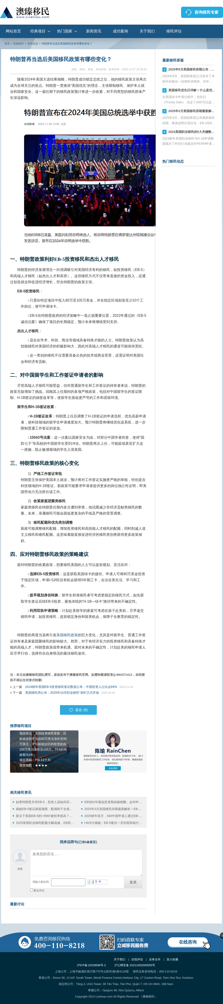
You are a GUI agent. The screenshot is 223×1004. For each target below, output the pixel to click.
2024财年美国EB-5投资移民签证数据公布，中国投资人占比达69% (71, 687)
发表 (133, 882)
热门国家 (64, 31)
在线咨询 (188, 942)
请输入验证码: (41, 881)
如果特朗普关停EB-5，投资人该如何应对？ (45, 802)
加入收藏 (172, 959)
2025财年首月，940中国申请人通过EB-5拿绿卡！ (113, 816)
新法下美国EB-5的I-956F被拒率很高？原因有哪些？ (45, 816)
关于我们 (147, 31)
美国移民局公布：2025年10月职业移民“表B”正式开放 (62, 692)
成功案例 (120, 31)
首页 (7, 43)
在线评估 (137, 959)
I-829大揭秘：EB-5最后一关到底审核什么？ (113, 823)
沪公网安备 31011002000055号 (134, 965)
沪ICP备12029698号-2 (91, 965)
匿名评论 (39, 890)
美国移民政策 (67, 635)
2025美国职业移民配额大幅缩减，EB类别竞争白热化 (45, 823)
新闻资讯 (93, 31)
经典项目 (37, 31)
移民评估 (174, 31)
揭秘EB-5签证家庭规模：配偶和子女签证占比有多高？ (45, 809)
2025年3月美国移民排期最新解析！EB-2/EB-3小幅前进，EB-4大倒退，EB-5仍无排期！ (113, 809)
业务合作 (155, 959)
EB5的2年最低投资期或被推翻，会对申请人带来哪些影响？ (113, 802)
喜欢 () (78, 710)
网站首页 (13, 31)
